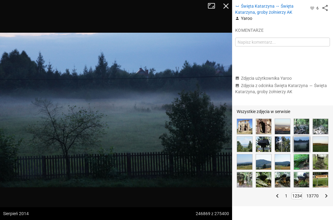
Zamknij (226, 6)
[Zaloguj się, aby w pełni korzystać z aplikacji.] (312, 8)
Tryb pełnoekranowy (214, 6)
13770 (312, 195)
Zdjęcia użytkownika (263, 78)
